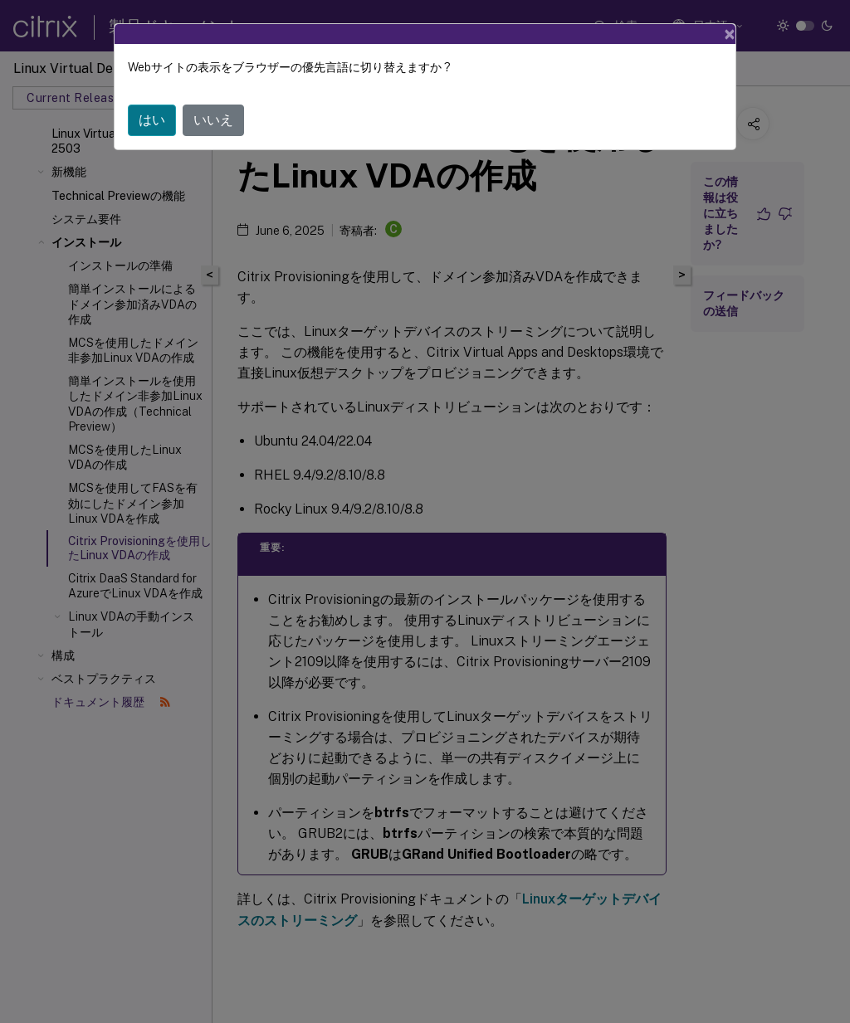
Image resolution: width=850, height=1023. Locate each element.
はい (152, 120)
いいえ (213, 120)
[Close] (730, 34)
